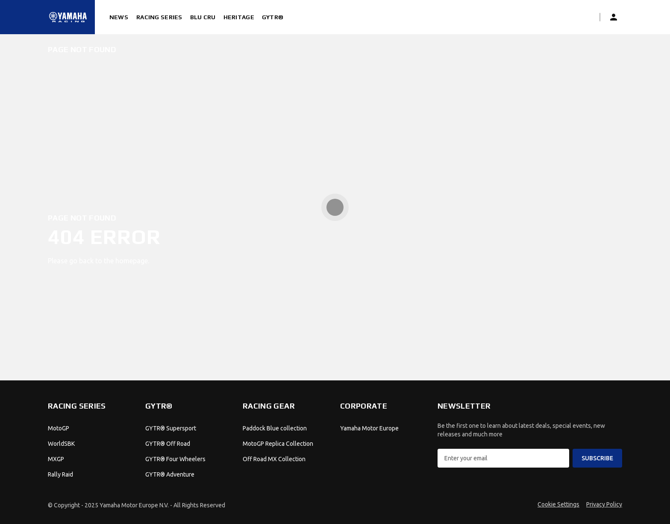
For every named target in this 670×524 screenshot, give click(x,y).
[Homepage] (68, 17)
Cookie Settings (558, 504)
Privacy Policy (604, 504)
